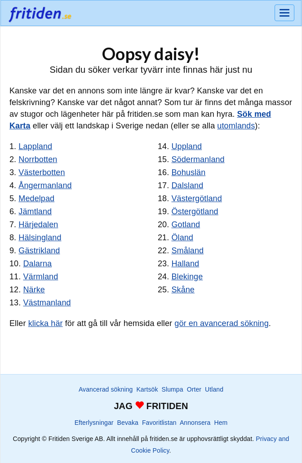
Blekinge (187, 276)
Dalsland (187, 185)
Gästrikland (39, 250)
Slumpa (172, 389)
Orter (194, 389)
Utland (214, 389)
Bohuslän (188, 172)
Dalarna (37, 263)
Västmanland (47, 302)
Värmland (40, 276)
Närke (34, 289)
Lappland (35, 146)
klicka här (45, 323)
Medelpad (36, 198)
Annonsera (195, 422)
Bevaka (127, 422)
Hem (221, 422)
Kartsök (147, 389)
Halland (185, 263)
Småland (187, 250)
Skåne (183, 289)
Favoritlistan (159, 422)
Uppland (186, 146)
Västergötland (196, 198)
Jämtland (35, 211)
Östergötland (194, 211)
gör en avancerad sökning (221, 323)
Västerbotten (41, 172)
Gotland (185, 224)
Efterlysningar (94, 422)
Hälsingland (39, 237)
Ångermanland (44, 185)
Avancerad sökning (106, 389)
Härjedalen (38, 224)
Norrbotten (37, 159)
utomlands (236, 125)
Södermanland (197, 159)
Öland (182, 237)
